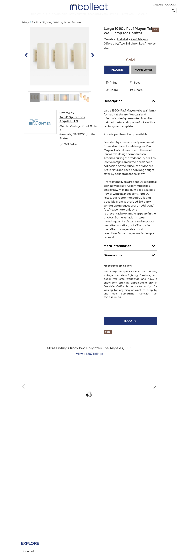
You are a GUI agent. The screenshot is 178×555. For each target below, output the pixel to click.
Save (134, 89)
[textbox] (148, 10)
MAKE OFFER (144, 76)
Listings (25, 28)
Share (135, 96)
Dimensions (130, 260)
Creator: (116, 46)
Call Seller (68, 150)
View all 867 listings (89, 360)
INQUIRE (117, 76)
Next (154, 400)
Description (130, 106)
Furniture (36, 28)
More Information (130, 251)
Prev (24, 400)
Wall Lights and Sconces (67, 28)
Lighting (47, 28)
